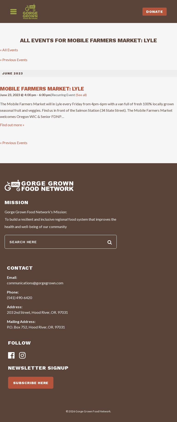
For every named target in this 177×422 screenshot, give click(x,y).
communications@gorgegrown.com (35, 283)
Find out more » (12, 125)
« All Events (9, 50)
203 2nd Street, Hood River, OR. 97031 (37, 312)
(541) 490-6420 (19, 297)
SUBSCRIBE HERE (30, 383)
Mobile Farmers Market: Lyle (42, 89)
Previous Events (13, 59)
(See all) (81, 95)
